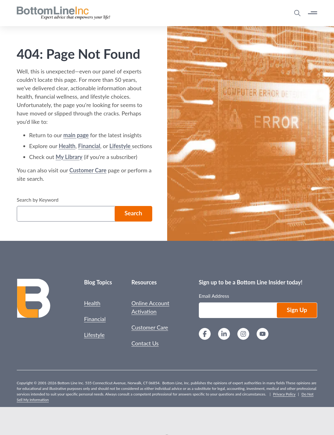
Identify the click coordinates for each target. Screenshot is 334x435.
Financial (89, 146)
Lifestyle (120, 146)
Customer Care (87, 170)
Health (67, 146)
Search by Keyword (37, 200)
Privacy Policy (284, 394)
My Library (69, 156)
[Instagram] (243, 334)
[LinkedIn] (224, 334)
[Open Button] (312, 13)
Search (133, 213)
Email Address (214, 296)
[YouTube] (262, 334)
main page (76, 135)
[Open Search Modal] (297, 13)
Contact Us (145, 343)
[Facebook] (205, 334)
